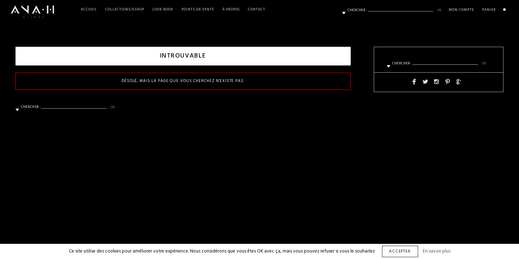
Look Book (162, 9)
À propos (231, 9)
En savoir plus (437, 251)
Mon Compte (461, 10)
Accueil (89, 9)
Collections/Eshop (124, 9)
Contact (256, 9)
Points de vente (198, 9)
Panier (489, 10)
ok (439, 10)
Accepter (400, 251)
